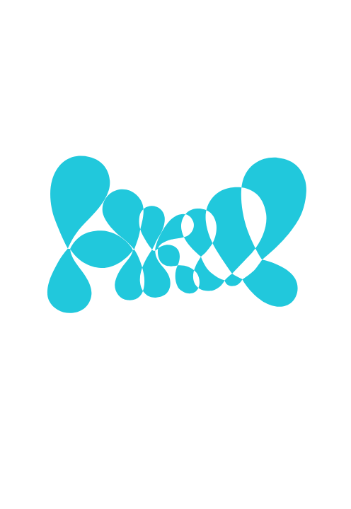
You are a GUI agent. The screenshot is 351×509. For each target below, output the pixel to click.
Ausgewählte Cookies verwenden (175, 378)
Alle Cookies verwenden (175, 440)
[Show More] (304, 255)
